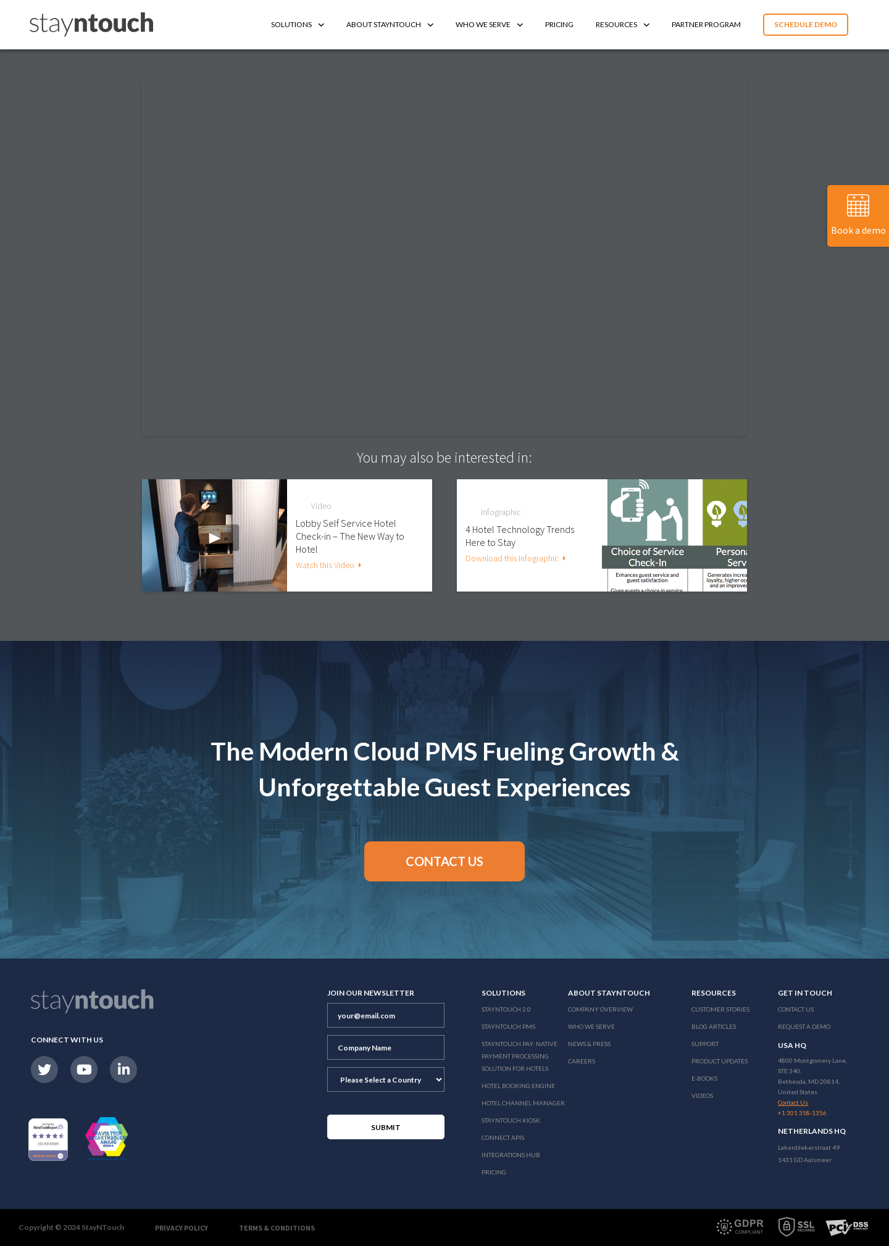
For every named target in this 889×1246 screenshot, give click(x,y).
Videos (702, 1095)
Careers (581, 1061)
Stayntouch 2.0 (506, 1009)
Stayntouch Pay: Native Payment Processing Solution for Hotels (519, 1056)
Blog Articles (713, 1026)
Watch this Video (325, 565)
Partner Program (706, 24)
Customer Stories (720, 1009)
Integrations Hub (511, 1154)
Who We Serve (489, 24)
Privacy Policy (181, 1227)
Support (705, 1043)
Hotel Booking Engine (518, 1085)
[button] (444, 861)
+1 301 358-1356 (802, 1112)
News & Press (589, 1043)
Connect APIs (503, 1137)
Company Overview (600, 1009)
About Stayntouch (389, 24)
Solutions (297, 24)
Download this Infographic (512, 558)
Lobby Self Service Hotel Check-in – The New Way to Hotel (350, 536)
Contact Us (796, 1009)
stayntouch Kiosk (511, 1120)
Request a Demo (804, 1026)
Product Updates (719, 1061)
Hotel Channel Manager (523, 1103)
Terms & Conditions (277, 1227)
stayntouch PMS (508, 1026)
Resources (622, 24)
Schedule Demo (805, 24)
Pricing (559, 24)
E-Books (704, 1078)
